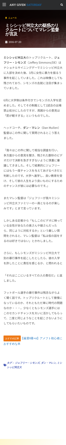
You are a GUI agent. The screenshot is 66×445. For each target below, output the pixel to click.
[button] (62, 5)
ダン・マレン (48, 362)
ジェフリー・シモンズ (27, 362)
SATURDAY (26, 5)
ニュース (12, 18)
